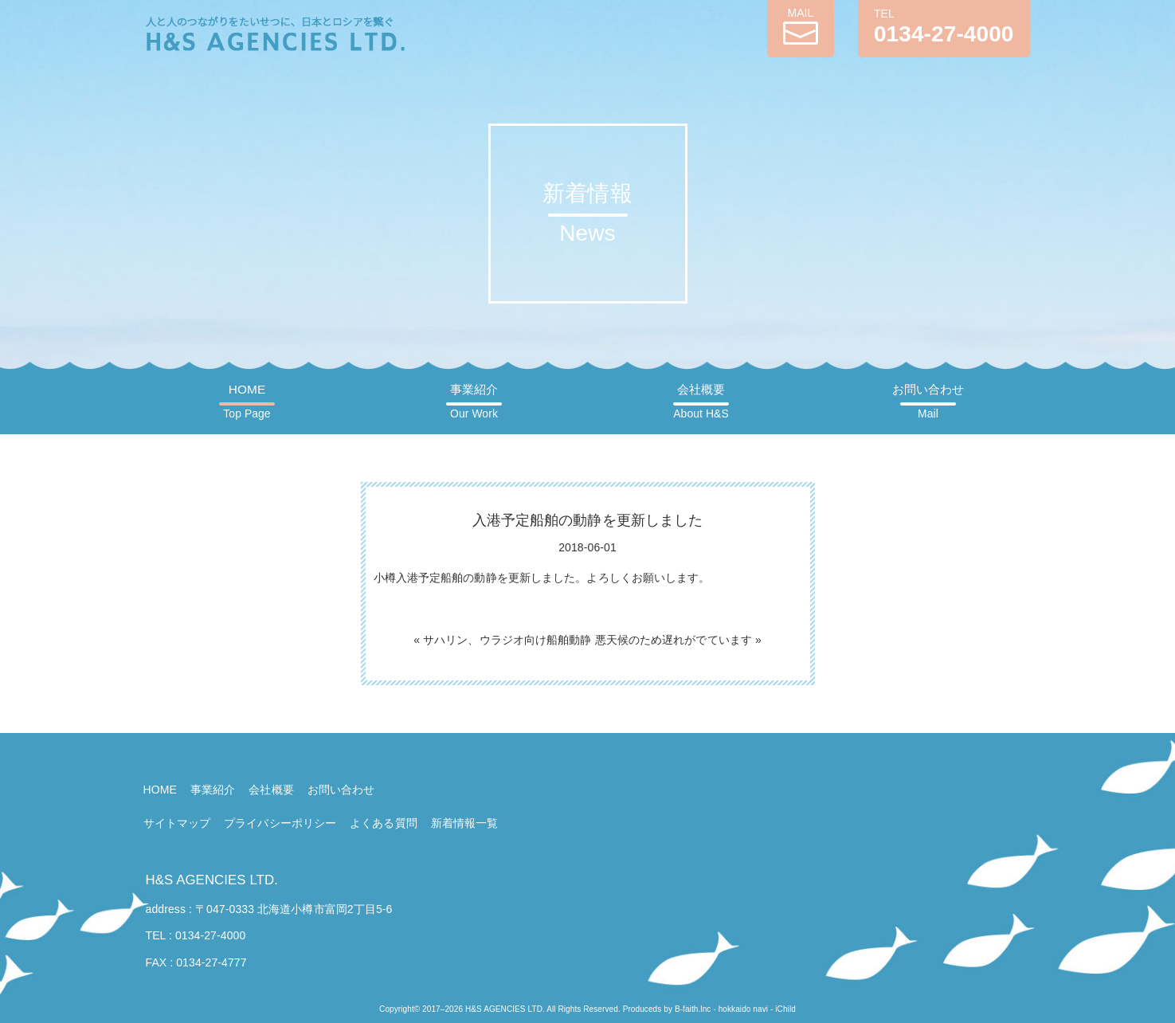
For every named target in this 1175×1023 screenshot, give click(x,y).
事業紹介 (474, 401)
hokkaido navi (743, 1009)
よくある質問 (383, 823)
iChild (785, 1009)
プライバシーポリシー (280, 823)
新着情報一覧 (465, 823)
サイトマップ (177, 823)
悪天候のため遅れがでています (673, 639)
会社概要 (700, 401)
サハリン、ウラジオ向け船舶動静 (507, 639)
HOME (246, 401)
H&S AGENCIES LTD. (212, 880)
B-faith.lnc (693, 1009)
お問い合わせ (928, 401)
